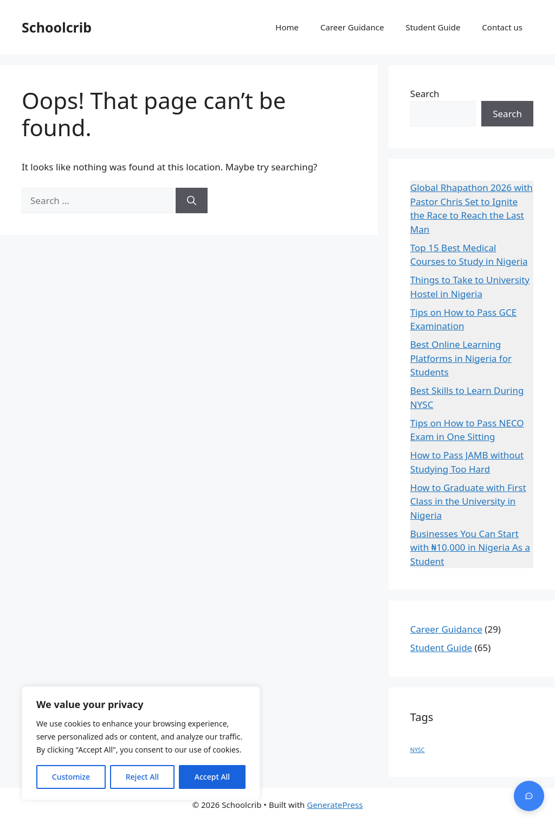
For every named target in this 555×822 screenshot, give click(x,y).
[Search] (192, 201)
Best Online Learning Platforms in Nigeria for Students (461, 358)
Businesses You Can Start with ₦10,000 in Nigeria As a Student (470, 547)
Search (425, 93)
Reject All (142, 777)
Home (287, 27)
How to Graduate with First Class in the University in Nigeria (468, 501)
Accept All (212, 777)
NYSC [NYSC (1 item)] (417, 750)
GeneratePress (335, 804)
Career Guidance (352, 27)
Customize (71, 777)
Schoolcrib (57, 27)
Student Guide (432, 27)
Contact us (502, 27)
